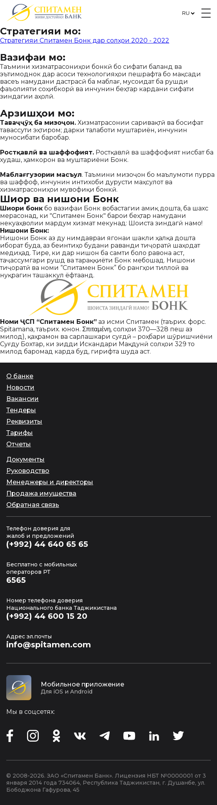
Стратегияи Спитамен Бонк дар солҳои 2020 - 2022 (84, 40)
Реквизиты (24, 421)
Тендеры (21, 410)
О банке (19, 376)
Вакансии (22, 398)
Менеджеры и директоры (49, 482)
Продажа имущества (41, 493)
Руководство (27, 470)
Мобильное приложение (82, 684)
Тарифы (19, 433)
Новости (20, 387)
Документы (25, 459)
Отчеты (18, 444)
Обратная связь (32, 505)
